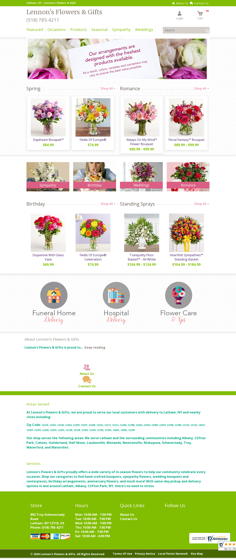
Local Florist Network (173, 555)
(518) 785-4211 (42, 20)
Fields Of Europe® (92, 140)
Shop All (108, 88)
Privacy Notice (145, 555)
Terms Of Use (122, 555)
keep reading (95, 349)
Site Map (197, 555)
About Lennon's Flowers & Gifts (52, 340)
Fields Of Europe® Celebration (92, 258)
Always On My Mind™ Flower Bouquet (141, 142)
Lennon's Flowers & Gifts (64, 12)
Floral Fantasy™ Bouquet (186, 140)
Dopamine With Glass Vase (48, 258)
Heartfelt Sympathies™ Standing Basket (186, 258)
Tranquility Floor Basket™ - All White (141, 258)
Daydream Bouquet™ (48, 140)
